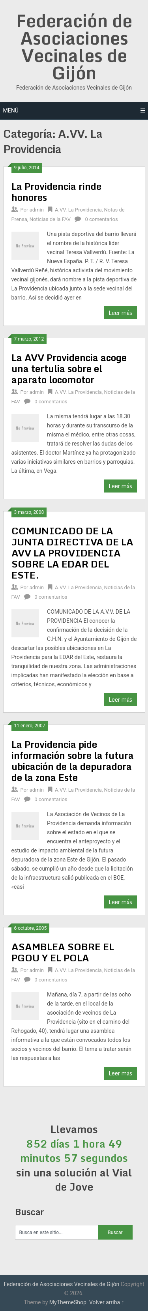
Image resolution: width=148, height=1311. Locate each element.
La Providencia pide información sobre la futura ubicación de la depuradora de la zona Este (72, 760)
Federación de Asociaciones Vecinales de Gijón (74, 46)
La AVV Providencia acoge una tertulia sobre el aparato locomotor (69, 368)
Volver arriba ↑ (106, 1302)
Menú (11, 110)
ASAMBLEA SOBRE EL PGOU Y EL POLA (62, 952)
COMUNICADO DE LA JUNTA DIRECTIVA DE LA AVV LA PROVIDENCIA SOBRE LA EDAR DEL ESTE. (72, 552)
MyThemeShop (67, 1302)
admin (37, 210)
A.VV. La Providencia (78, 210)
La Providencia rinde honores (56, 191)
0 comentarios (101, 219)
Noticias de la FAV (50, 219)
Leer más (120, 312)
